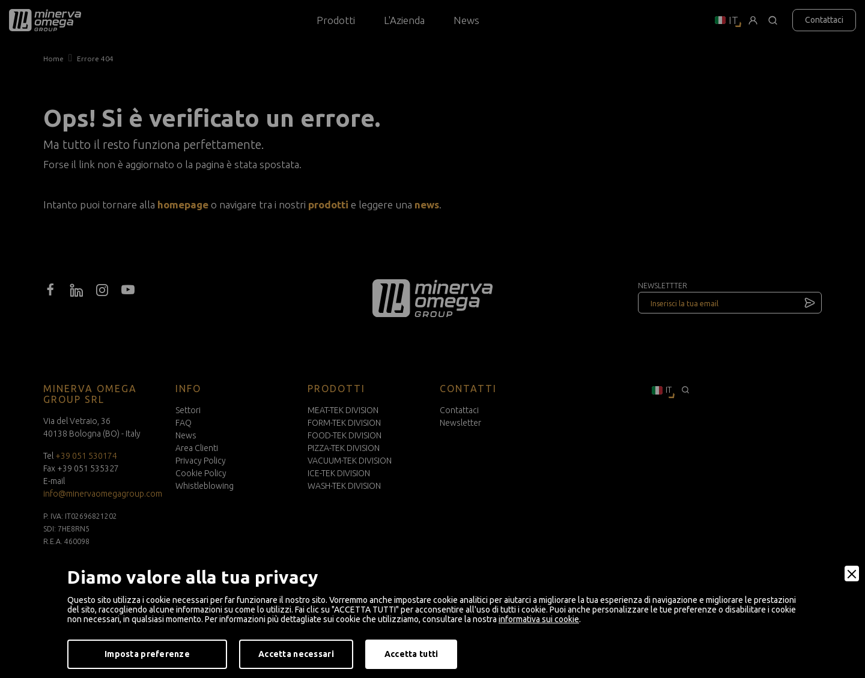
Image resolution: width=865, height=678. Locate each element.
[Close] (852, 573)
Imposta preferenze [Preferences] (147, 654)
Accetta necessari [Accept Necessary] (296, 654)
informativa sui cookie (539, 619)
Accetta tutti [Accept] (411, 654)
